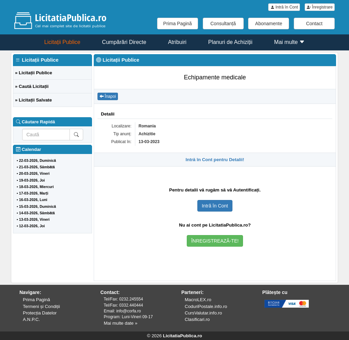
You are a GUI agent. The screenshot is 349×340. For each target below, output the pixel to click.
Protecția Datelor (40, 312)
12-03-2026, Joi (32, 226)
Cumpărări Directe (124, 42)
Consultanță (223, 23)
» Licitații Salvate (33, 100)
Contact (314, 23)
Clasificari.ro (197, 319)
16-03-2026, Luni (33, 200)
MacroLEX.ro (198, 299)
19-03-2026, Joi (32, 180)
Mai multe (289, 42)
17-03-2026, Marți (33, 193)
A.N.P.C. (31, 319)
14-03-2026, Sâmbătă (37, 213)
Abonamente (268, 23)
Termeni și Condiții (41, 306)
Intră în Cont (284, 7)
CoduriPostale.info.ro (206, 306)
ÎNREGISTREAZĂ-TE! (215, 241)
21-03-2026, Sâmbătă (37, 167)
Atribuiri (177, 42)
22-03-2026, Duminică (37, 160)
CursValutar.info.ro (203, 312)
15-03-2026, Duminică (37, 206)
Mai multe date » (121, 323)
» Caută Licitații (32, 86)
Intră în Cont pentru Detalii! (215, 159)
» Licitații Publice (33, 72)
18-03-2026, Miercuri (36, 187)
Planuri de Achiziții (230, 42)
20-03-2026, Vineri (34, 173)
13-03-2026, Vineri (34, 219)
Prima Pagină (177, 23)
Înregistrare (320, 7)
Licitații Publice (62, 42)
